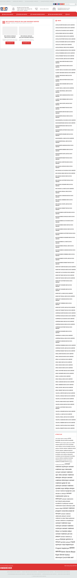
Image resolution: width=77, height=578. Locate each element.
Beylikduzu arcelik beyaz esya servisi (10, 36)
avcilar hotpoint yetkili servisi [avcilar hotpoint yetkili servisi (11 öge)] (65, 442)
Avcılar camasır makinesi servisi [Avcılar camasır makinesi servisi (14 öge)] (68, 448)
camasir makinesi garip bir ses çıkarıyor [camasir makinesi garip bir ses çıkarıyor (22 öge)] (64, 482)
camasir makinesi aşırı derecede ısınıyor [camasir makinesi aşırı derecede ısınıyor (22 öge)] (64, 469)
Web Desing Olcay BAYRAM (70, 565)
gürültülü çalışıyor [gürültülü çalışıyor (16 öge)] (66, 542)
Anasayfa (8, 23)
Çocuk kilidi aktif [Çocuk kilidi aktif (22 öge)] (68, 557)
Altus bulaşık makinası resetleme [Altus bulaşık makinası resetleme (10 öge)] (61, 438)
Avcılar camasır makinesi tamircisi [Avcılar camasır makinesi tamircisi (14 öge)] (63, 450)
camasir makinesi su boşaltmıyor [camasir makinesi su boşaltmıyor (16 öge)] (64, 520)
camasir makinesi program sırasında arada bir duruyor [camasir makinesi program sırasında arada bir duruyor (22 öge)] (65, 510)
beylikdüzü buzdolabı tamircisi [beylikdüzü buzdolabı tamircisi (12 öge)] (61, 461)
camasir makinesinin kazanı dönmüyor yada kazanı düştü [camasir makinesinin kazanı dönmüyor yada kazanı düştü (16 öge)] (65, 506)
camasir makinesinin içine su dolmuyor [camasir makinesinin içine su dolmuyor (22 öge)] (63, 496)
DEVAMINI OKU (9, 42)
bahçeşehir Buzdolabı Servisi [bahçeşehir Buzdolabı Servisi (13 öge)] (62, 452)
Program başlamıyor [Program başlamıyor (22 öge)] (62, 548)
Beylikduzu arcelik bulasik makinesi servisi (26, 36)
